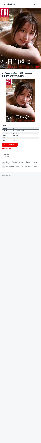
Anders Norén (23, 440)
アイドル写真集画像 (8, 4)
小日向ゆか (6, 156)
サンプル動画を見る (10, 144)
